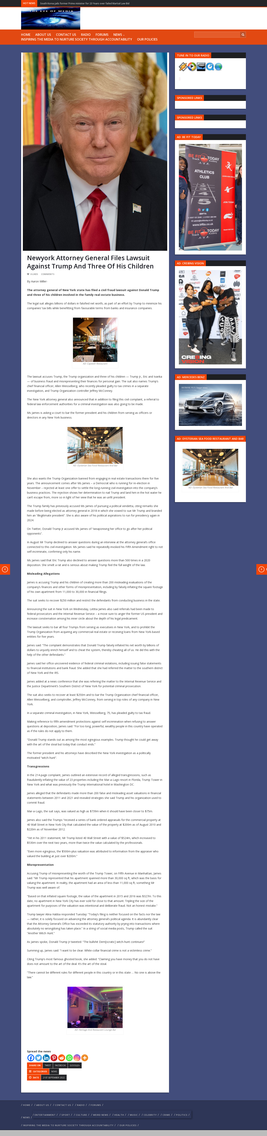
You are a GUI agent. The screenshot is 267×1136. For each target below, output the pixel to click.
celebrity (150, 1114)
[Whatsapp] (69, 1057)
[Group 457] (210, 317)
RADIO (86, 34)
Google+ (75, 1065)
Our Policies (147, 39)
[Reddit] (61, 1057)
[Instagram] (77, 1057)
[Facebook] (30, 1057)
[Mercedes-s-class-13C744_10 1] (210, 405)
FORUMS (102, 34)
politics (182, 1114)
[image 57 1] (210, 197)
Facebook (60, 1065)
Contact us (66, 34)
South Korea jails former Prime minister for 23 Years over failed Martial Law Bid (84, 3)
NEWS (117, 34)
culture (81, 1114)
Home (25, 34)
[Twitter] (38, 1057)
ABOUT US (43, 34)
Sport (66, 1114)
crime (166, 1114)
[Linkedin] (46, 1057)
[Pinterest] (53, 1057)
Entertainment (45, 1114)
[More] (84, 1057)
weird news (100, 1114)
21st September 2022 (54, 1077)
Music (134, 1114)
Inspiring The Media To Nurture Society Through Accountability (76, 39)
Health (119, 1114)
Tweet (48, 1065)
